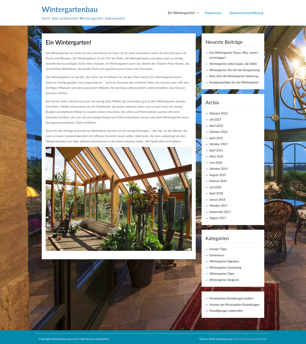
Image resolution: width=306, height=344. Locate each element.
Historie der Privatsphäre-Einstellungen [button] (234, 304)
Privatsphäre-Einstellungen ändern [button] (231, 298)
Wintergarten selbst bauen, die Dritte (233, 63)
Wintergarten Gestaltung (225, 267)
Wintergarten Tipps (221, 273)
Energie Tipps (218, 249)
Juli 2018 (215, 187)
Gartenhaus (216, 255)
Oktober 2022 (218, 131)
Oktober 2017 (218, 205)
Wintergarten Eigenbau (224, 261)
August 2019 (217, 175)
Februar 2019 (218, 181)
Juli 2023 (215, 119)
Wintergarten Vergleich (224, 279)
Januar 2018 (217, 199)
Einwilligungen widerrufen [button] (226, 310)
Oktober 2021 (218, 144)
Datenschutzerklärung (246, 13)
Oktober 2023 (218, 113)
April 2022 (216, 138)
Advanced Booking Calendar (250, 338)
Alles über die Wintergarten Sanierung (233, 76)
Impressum (213, 13)
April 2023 (216, 125)
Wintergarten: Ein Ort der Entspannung (234, 70)
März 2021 (216, 156)
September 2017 (220, 212)
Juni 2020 (215, 162)
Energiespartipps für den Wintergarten (234, 82)
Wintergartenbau (70, 9)
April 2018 (216, 193)
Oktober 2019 (218, 168)
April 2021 (216, 150)
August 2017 (217, 218)
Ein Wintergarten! (181, 13)
